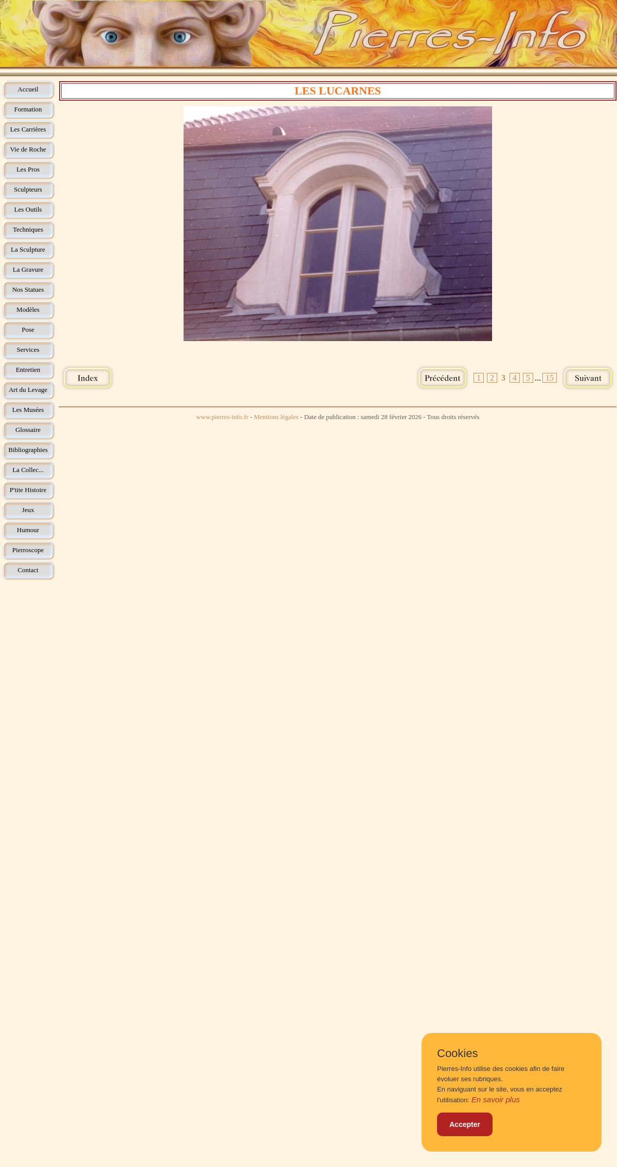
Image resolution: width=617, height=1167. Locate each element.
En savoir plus (495, 1099)
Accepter (464, 1124)
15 (550, 377)
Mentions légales (276, 417)
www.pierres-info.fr (222, 417)
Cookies (457, 1053)
